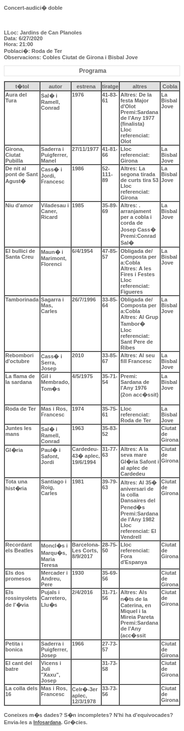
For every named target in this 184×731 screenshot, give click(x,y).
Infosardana (47, 722)
